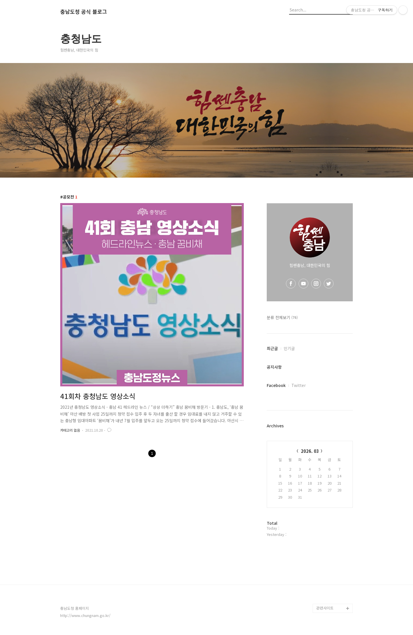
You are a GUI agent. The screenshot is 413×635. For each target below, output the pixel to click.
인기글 (289, 348)
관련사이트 (325, 608)
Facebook (276, 385)
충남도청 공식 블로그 (83, 12)
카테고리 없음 (70, 430)
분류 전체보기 (282, 317)
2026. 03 (310, 451)
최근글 (272, 348)
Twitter (298, 385)
